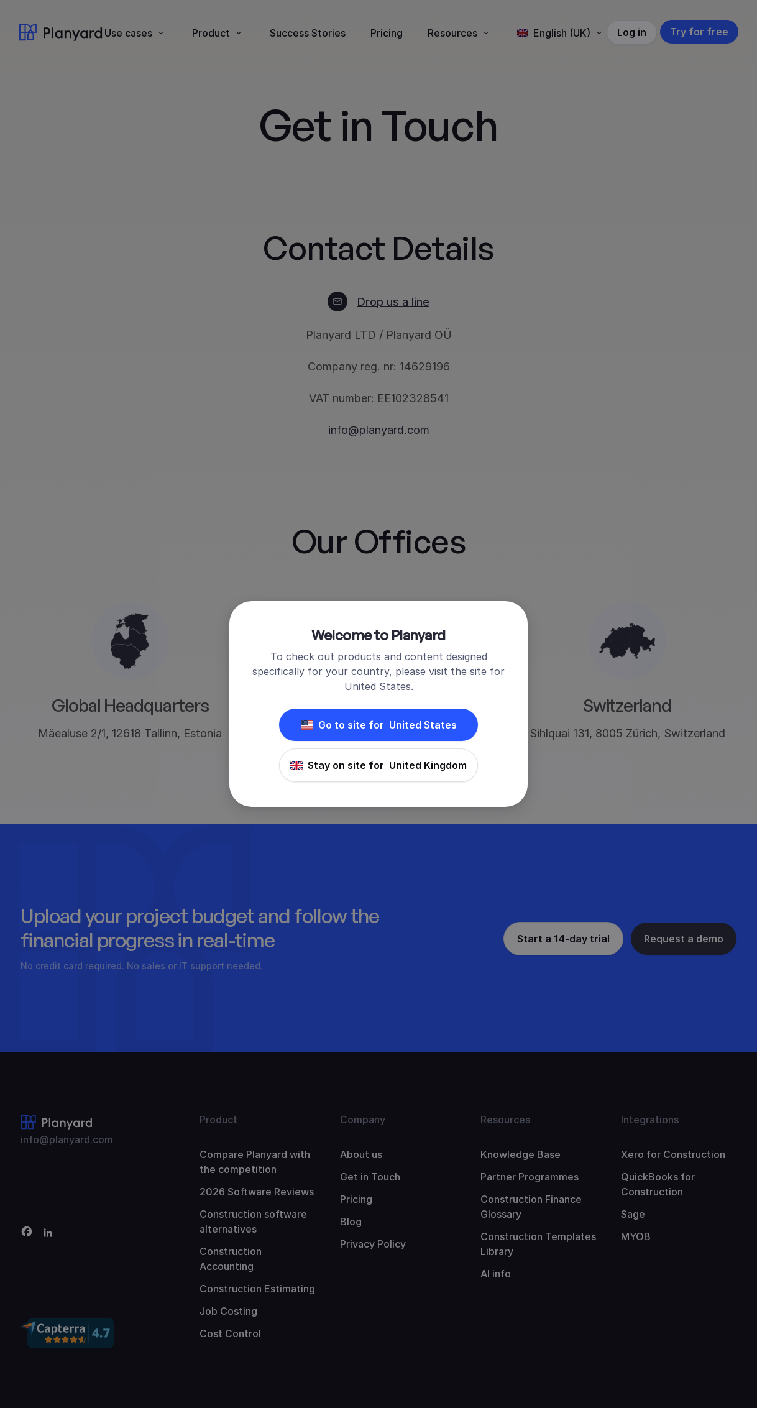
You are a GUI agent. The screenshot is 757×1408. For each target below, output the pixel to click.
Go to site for (379, 724)
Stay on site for (378, 765)
